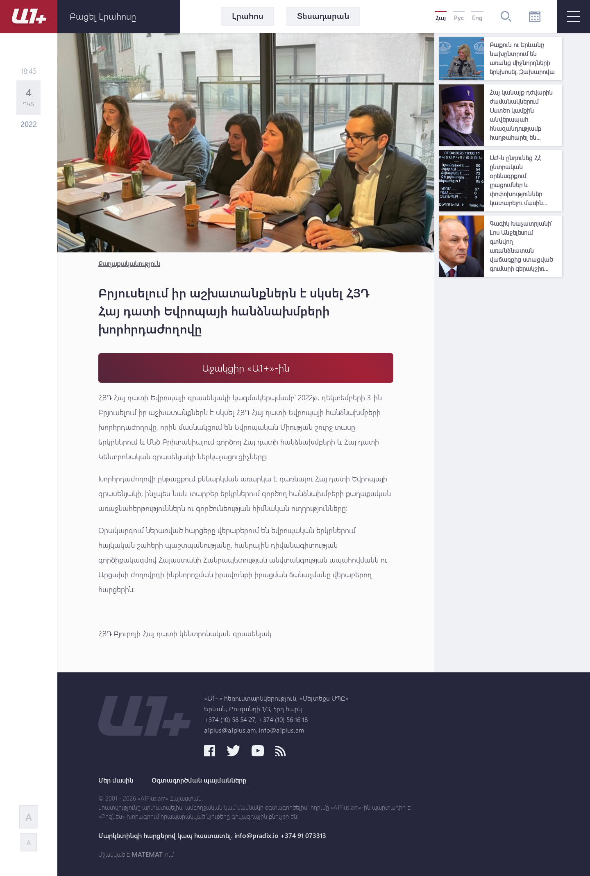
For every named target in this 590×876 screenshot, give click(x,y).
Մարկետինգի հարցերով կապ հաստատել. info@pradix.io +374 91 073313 (212, 835)
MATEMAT (147, 854)
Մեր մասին (116, 780)
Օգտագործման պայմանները (199, 780)
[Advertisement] (500, 404)
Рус (459, 17)
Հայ (441, 17)
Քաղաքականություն (129, 263)
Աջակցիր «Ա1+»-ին (246, 368)
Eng (477, 17)
